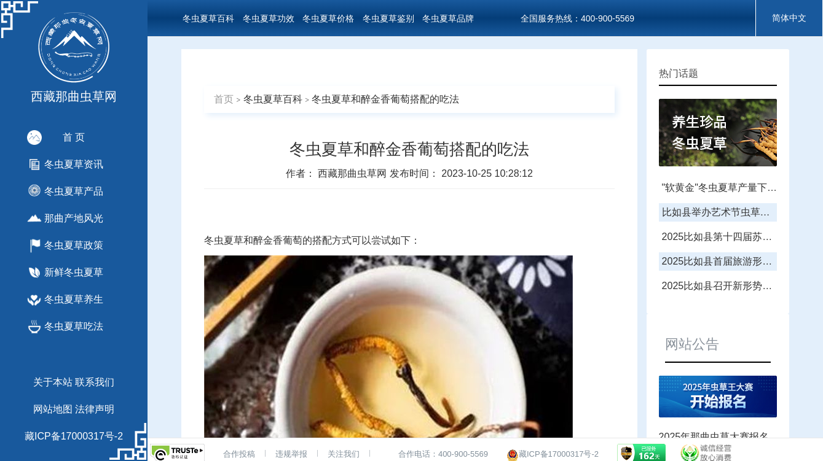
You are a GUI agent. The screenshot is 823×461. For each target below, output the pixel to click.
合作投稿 (239, 454)
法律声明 (94, 409)
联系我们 (94, 382)
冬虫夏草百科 (208, 18)
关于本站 (53, 382)
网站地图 (53, 409)
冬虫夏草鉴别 (388, 18)
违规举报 (291, 454)
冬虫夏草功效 (268, 18)
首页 (224, 99)
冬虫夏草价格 (328, 18)
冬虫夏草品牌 (448, 18)
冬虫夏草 (223, 240)
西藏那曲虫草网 (353, 173)
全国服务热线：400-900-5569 (577, 18)
